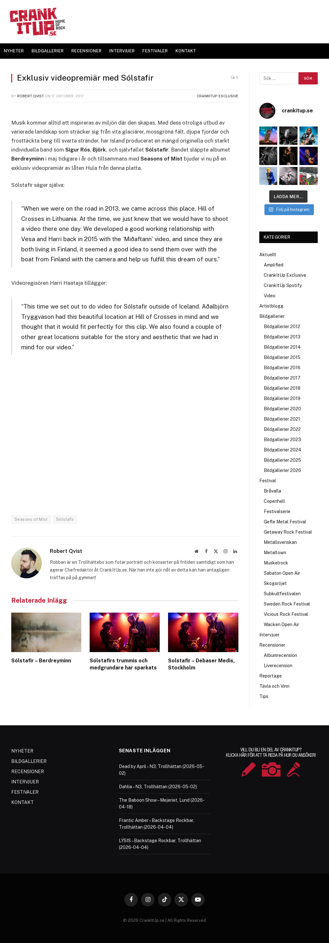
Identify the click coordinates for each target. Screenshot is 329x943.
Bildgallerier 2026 (282, 470)
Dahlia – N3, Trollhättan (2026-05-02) (158, 786)
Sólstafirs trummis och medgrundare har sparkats (123, 664)
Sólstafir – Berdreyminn (41, 661)
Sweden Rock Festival (287, 604)
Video (269, 295)
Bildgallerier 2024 (282, 449)
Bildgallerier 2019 (282, 398)
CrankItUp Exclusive (217, 96)
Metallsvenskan (280, 542)
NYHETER (14, 50)
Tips (263, 696)
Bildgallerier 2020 (282, 408)
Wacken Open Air (281, 624)
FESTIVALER (155, 50)
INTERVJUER (122, 50)
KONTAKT (185, 50)
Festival (267, 480)
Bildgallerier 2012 (282, 326)
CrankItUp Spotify (283, 285)
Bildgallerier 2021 (282, 419)
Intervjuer (269, 634)
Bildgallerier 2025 (282, 460)
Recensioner (272, 645)
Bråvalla (272, 490)
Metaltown (275, 552)
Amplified (273, 264)
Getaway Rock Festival (288, 532)
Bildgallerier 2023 (282, 439)
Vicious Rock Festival (286, 614)
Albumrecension (280, 655)
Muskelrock (276, 562)
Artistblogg (271, 306)
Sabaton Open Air (282, 573)
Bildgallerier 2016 (282, 367)
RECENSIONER (86, 50)
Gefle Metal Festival (285, 521)
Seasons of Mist (31, 519)
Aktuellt (267, 254)
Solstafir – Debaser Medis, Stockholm (201, 664)
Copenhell (274, 501)
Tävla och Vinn (274, 686)
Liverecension (278, 665)
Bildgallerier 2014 (282, 347)
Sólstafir (65, 519)
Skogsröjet (275, 583)
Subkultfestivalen (282, 593)
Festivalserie (277, 511)
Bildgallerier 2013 (282, 336)
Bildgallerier (272, 316)
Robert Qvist (30, 96)
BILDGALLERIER (47, 50)
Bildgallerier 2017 (282, 377)
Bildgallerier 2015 (282, 357)
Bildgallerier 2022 (282, 429)
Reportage (270, 675)
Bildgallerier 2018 (282, 388)
